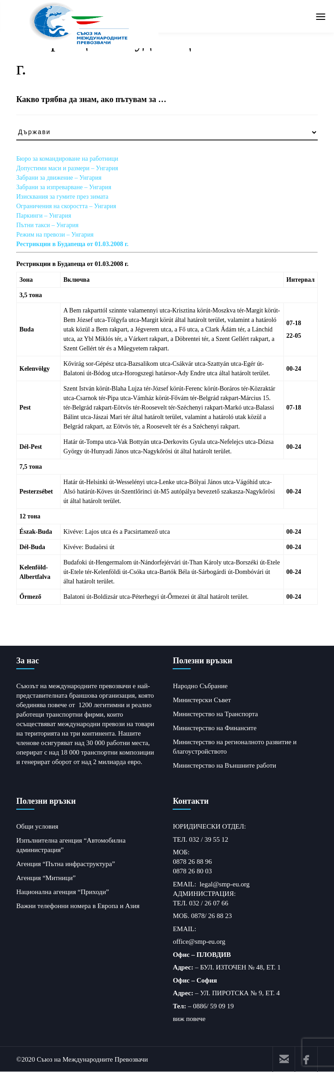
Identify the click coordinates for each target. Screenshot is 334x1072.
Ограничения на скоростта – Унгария (66, 206)
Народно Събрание (200, 686)
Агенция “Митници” (46, 877)
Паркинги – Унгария (43, 215)
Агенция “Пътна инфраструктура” (65, 863)
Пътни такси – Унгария (47, 225)
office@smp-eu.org (199, 941)
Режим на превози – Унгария (55, 234)
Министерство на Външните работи (224, 765)
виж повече (189, 1018)
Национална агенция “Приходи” (62, 891)
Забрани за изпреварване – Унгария (63, 187)
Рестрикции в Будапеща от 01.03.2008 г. (72, 244)
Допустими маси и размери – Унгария (67, 168)
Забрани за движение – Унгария (58, 177)
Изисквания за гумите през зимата (62, 196)
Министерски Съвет (202, 700)
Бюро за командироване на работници (67, 158)
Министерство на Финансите (214, 728)
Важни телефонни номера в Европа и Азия (78, 905)
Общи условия (37, 826)
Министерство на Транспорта (215, 714)
